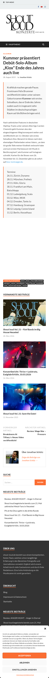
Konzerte (21, 283)
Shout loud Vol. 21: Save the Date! (19, 413)
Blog (5, 592)
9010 (27, 281)
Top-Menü (10, 2)
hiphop (7, 283)
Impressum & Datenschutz (25, 675)
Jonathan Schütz (26, 77)
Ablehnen (24, 662)
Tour (25, 286)
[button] (45, 628)
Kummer (39, 283)
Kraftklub (30, 283)
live (5, 286)
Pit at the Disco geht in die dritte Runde (21, 510)
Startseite (7, 601)
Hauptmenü (14, 44)
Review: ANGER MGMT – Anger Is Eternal (22, 499)
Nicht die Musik (15, 286)
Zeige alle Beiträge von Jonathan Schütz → (31, 459)
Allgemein (7, 54)
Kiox (13, 283)
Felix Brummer (37, 281)
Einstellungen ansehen (24, 670)
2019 (22, 281)
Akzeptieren (24, 655)
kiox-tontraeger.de (14, 162)
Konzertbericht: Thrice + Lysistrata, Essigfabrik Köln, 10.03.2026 (20, 373)
